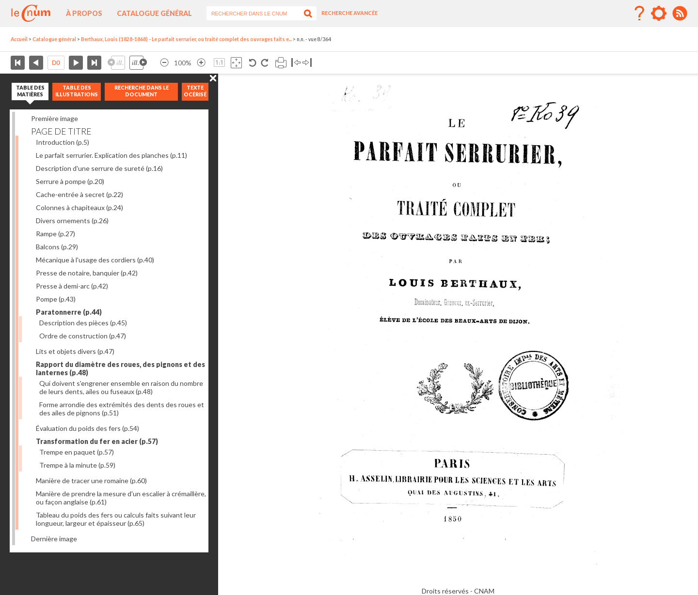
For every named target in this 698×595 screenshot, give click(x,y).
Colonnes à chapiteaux (79, 207)
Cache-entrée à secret (79, 194)
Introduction (62, 142)
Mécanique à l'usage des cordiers (95, 260)
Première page (18, 63)
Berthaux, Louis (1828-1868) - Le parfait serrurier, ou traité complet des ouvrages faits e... (186, 39)
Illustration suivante (138, 63)
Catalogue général (154, 13)
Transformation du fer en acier (97, 441)
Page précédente (36, 63)
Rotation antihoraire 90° (252, 63)
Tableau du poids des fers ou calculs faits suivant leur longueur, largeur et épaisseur (116, 519)
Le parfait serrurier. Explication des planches (111, 155)
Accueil (19, 39)
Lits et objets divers (75, 351)
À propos (84, 13)
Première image (54, 118)
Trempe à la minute (77, 465)
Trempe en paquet (76, 452)
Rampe (55, 233)
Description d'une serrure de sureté (99, 168)
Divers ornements (72, 220)
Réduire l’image (164, 63)
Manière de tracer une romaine (91, 480)
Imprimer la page (280, 63)
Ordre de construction (82, 336)
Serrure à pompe (70, 181)
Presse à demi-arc (72, 286)
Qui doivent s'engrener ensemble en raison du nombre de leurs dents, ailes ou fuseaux (121, 387)
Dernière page (94, 63)
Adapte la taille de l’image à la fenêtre (236, 63)
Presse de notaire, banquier (87, 273)
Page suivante (76, 63)
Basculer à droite (307, 63)
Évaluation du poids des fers (87, 428)
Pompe (56, 299)
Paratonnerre (69, 312)
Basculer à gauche (296, 63)
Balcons (57, 247)
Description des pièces (83, 323)
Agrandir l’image (201, 63)
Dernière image (54, 538)
